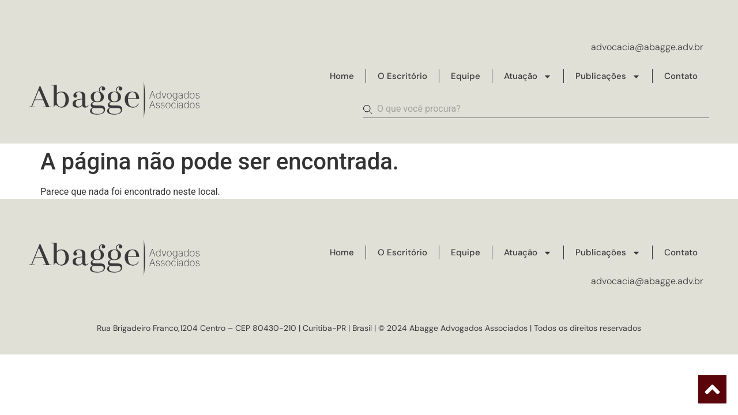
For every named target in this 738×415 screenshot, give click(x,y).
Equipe (465, 76)
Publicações (608, 76)
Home (342, 76)
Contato (681, 76)
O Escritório (402, 76)
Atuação (528, 76)
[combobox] (536, 109)
